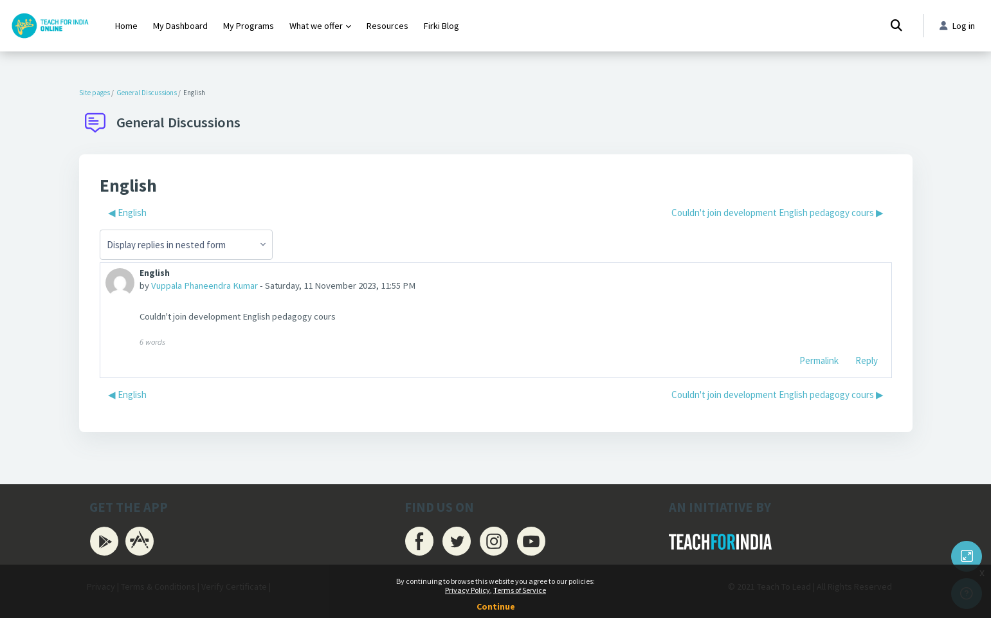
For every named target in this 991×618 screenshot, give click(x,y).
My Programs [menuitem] (248, 26)
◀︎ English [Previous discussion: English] (127, 212)
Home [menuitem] (126, 26)
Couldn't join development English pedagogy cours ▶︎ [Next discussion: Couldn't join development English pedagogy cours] (777, 212)
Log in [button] (956, 26)
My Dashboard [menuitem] (180, 26)
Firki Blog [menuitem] (441, 26)
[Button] (966, 556)
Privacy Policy (467, 590)
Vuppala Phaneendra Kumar (206, 286)
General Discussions (146, 92)
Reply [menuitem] (866, 361)
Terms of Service (519, 590)
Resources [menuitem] (387, 26)
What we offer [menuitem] (316, 26)
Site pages (94, 92)
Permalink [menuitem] (819, 361)
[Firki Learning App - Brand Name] (50, 25)
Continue (496, 606)
